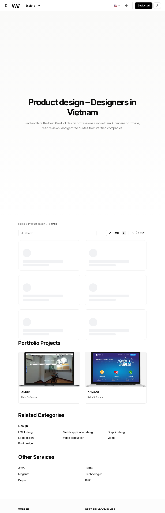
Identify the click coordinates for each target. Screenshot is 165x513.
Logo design (26, 437)
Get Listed (143, 5)
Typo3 (89, 468)
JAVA (21, 468)
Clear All (138, 232)
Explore (32, 5)
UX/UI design (26, 432)
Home (21, 223)
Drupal (22, 480)
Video (111, 437)
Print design (25, 443)
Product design (36, 223)
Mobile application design (78, 432)
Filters (117, 233)
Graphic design (117, 432)
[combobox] (117, 5)
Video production (73, 437)
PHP (88, 480)
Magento (23, 474)
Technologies (93, 474)
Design (23, 426)
